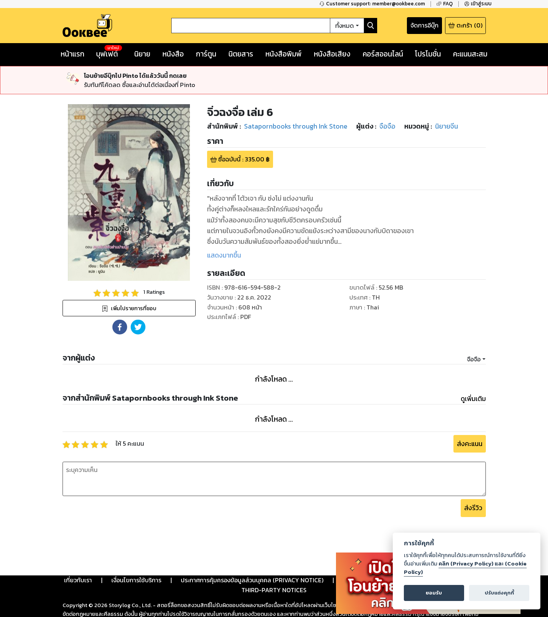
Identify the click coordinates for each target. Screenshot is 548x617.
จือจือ (474, 359)
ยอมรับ (434, 592)
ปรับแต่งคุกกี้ (499, 592)
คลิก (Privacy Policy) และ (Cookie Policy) (465, 567)
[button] (119, 327)
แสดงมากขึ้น (224, 255)
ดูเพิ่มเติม (473, 399)
